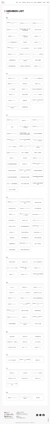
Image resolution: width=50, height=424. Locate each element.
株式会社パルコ (25, 317)
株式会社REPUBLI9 (25, 378)
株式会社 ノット (12, 274)
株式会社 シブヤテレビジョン (12, 152)
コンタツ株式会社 (25, 78)
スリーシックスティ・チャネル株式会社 (38, 146)
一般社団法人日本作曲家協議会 (38, 274)
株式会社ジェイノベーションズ (38, 120)
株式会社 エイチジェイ (12, 54)
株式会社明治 (12, 336)
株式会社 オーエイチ (37, 66)
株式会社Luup (12, 372)
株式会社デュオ (12, 232)
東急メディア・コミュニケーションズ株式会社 (25, 214)
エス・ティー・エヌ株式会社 (38, 54)
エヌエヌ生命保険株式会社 (12, 42)
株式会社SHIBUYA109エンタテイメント (38, 164)
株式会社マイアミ (38, 347)
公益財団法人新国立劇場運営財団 (38, 183)
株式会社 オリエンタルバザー (25, 54)
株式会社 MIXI (25, 341)
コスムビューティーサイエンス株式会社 (12, 107)
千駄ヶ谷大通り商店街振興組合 (25, 140)
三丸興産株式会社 (38, 336)
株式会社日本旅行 (12, 261)
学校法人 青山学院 (38, 29)
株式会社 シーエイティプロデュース (25, 146)
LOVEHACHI (24, 2)
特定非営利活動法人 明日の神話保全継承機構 (25, 29)
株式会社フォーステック (38, 287)
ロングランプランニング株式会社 (12, 384)
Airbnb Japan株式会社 (25, 48)
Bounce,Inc (12, 287)
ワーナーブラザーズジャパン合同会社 (25, 398)
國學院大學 (25, 100)
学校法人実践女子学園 (25, 183)
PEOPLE (35, 2)
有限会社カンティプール (12, 83)
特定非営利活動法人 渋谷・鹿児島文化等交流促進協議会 (25, 133)
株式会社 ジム (12, 158)
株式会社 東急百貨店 (37, 237)
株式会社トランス (12, 214)
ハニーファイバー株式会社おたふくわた (25, 304)
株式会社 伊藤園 (38, 60)
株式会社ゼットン (25, 120)
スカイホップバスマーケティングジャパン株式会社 (38, 140)
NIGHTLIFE (28, 2)
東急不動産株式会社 (25, 237)
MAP (32, 2)
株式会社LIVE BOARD (12, 378)
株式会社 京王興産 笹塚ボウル (38, 89)
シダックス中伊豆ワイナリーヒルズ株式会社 (25, 127)
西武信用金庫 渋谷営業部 (25, 177)
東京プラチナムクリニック (38, 220)
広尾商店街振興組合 (12, 323)
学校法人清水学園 (12, 189)
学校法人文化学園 (38, 323)
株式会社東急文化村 (12, 208)
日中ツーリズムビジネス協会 (12, 267)
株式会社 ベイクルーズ (12, 304)
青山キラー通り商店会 (38, 48)
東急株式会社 (12, 237)
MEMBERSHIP (39, 2)
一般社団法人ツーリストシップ (12, 202)
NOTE (20, 2)
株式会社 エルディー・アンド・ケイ (12, 48)
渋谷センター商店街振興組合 (12, 183)
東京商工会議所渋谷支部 (25, 249)
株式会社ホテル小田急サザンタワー (38, 317)
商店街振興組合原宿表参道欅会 (38, 177)
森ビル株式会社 (38, 341)
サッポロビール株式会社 (12, 146)
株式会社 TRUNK (25, 220)
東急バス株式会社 (38, 243)
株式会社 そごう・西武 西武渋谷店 (25, 170)
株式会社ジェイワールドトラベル (12, 120)
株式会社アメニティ (37, 42)
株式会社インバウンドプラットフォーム (12, 23)
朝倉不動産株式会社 (12, 66)
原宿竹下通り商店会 (25, 310)
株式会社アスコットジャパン (38, 23)
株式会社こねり (38, 83)
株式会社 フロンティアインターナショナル (12, 310)
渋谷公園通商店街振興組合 (12, 164)
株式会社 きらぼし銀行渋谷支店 (38, 100)
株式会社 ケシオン (12, 94)
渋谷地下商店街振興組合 (38, 133)
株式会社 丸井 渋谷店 (12, 347)
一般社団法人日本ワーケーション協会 (25, 268)
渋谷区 (12, 127)
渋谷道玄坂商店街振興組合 (12, 177)
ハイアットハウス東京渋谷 (25, 292)
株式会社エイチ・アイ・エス (12, 29)
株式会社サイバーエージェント (38, 127)
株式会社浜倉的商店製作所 (38, 298)
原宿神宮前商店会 (38, 310)
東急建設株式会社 (12, 243)
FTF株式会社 (25, 42)
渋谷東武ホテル (25, 164)
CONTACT (44, 2)
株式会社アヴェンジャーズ (25, 23)
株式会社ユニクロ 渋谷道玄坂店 (25, 360)
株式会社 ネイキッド (37, 267)
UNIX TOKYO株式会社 (12, 360)
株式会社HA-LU (25, 287)
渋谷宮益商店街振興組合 (38, 170)
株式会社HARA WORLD (38, 292)
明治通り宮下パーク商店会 (12, 341)
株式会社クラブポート (12, 78)
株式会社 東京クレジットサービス (38, 226)
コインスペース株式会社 (38, 94)
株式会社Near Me (25, 261)
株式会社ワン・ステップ (12, 397)
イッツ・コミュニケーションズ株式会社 (25, 60)
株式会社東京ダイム (12, 220)
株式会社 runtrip (38, 378)
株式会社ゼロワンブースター (12, 133)
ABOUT (17, 2)
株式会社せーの (12, 292)
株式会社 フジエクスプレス (12, 317)
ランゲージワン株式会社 (38, 372)
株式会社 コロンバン (12, 100)
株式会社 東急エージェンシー (38, 214)
